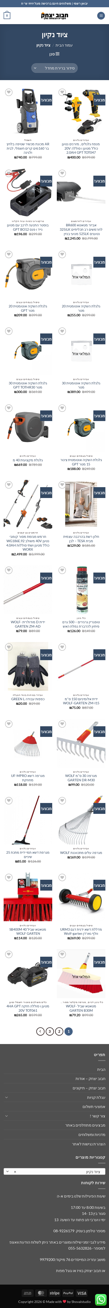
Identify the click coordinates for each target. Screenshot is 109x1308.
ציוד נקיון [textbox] (57, 1171)
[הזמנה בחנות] (54, 68)
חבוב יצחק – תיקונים (89, 1088)
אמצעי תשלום (94, 1106)
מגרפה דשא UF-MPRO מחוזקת (28, 778)
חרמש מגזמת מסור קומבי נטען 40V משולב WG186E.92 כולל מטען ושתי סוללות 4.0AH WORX (27, 543)
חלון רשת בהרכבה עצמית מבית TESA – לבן (81, 539)
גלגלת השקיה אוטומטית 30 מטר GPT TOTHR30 (28, 385)
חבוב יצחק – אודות (90, 1078)
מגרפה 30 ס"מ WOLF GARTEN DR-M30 (81, 778)
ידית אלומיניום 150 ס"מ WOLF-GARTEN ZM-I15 (81, 701)
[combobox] (54, 1171)
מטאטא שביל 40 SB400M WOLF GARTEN (27, 931)
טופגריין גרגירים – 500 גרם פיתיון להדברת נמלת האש (81, 624)
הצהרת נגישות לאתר (88, 1144)
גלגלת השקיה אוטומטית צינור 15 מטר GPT (81, 462)
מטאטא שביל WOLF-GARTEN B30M (81, 1008)
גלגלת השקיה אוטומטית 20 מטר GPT (28, 308)
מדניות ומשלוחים (91, 1134)
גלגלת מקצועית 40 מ (28, 460)
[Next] (40, 1031)
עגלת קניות (96, 1097)
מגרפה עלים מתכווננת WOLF (81, 853)
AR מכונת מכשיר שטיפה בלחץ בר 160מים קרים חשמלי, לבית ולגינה (27, 148)
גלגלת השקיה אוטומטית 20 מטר (81, 308)
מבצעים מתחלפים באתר (85, 1125)
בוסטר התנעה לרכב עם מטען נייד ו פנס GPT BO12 (28, 227)
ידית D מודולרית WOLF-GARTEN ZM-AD (28, 624)
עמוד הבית (64, 45)
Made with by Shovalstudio (68, 1302)
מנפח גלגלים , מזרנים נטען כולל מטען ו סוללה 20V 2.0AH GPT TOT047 (81, 148)
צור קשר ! (97, 1116)
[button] (101, 16)
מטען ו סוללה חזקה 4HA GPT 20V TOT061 (27, 1008)
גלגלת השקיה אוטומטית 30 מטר (81, 385)
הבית (101, 1069)
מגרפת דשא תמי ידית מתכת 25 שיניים (28, 855)
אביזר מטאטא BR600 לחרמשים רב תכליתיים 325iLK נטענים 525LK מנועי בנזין (81, 229)
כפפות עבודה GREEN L (28, 699)
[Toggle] (6, 1097)
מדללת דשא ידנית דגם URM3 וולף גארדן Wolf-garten (81, 931)
